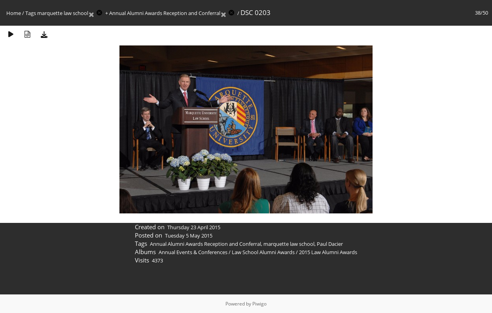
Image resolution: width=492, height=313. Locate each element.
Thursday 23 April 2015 (193, 227)
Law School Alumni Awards (263, 252)
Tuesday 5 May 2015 (188, 235)
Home (13, 13)
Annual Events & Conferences (193, 252)
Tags (30, 13)
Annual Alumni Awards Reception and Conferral (164, 13)
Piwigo (259, 303)
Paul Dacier (330, 243)
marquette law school (62, 13)
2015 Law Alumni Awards (328, 252)
